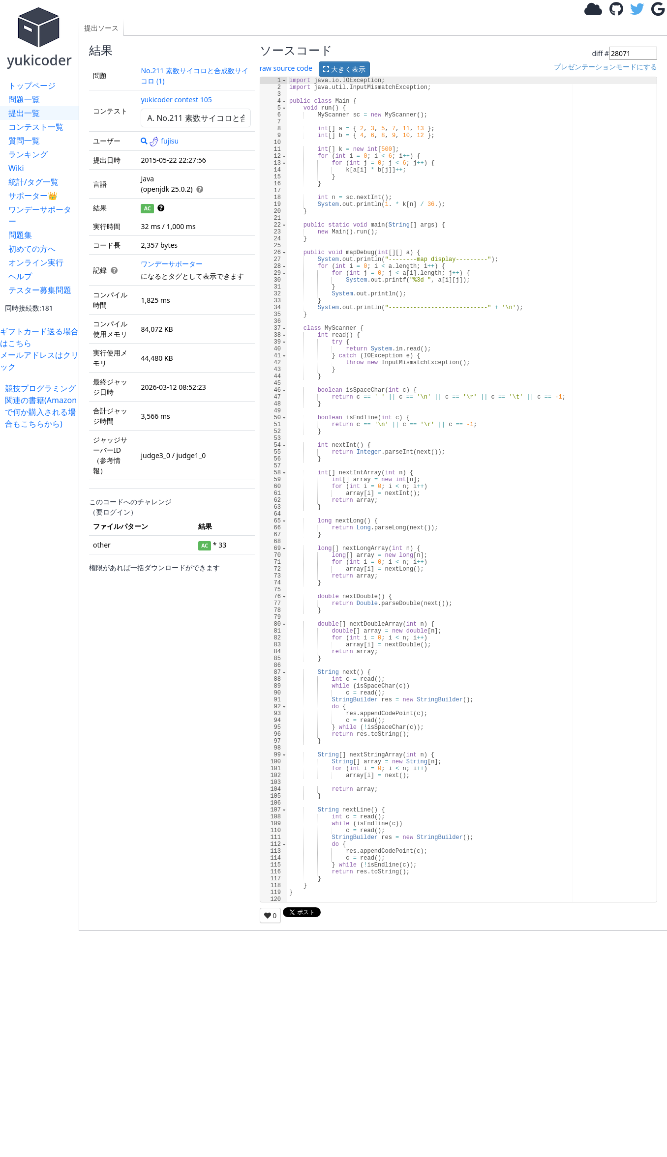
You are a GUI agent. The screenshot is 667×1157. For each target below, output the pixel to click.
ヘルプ (20, 276)
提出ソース (101, 27)
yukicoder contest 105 (176, 99)
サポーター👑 (33, 195)
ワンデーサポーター (39, 215)
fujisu (164, 140)
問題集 (20, 235)
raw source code (286, 68)
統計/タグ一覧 (33, 181)
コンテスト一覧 (35, 126)
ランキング (28, 154)
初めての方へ (32, 248)
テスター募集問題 (39, 290)
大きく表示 (344, 69)
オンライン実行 (35, 262)
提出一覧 (24, 113)
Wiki (16, 168)
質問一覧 (24, 140)
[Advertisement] (42, 577)
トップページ (32, 85)
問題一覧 (24, 99)
